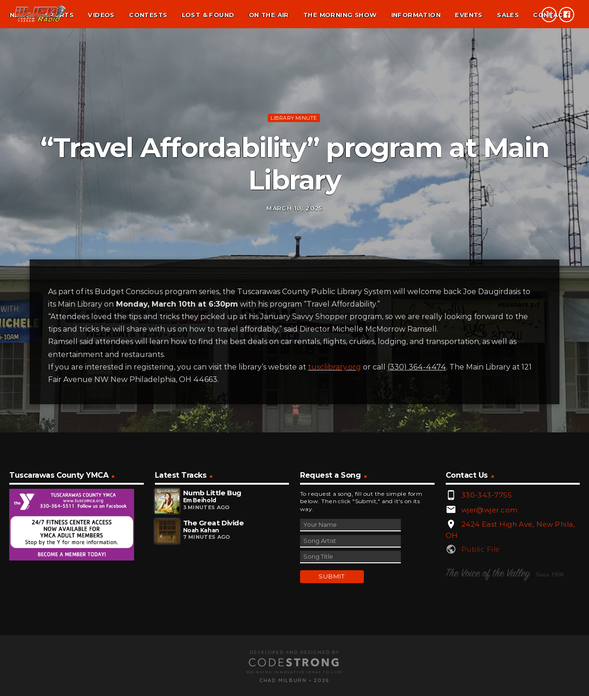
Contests (148, 14)
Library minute (293, 174)
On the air (269, 14)
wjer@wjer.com (489, 628)
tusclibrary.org (334, 485)
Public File (480, 668)
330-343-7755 (486, 613)
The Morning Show (339, 14)
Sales (508, 14)
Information (416, 14)
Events (468, 14)
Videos (101, 14)
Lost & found (208, 14)
